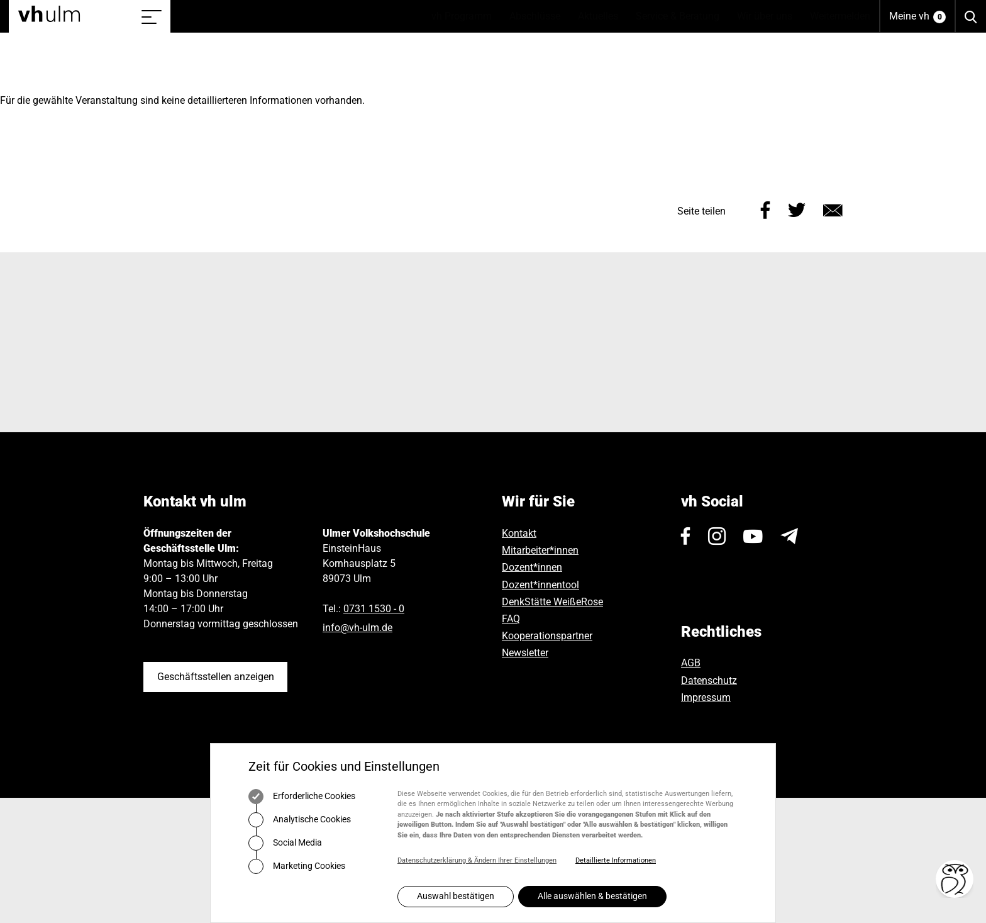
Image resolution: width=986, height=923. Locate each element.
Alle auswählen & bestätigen (592, 896)
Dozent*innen (532, 567)
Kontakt (519, 533)
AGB (691, 663)
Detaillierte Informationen (615, 860)
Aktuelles (602, 16)
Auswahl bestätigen (455, 896)
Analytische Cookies (299, 819)
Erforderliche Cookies (301, 796)
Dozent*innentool (540, 585)
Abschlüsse (539, 16)
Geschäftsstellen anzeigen (215, 677)
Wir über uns (769, 16)
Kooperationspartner (547, 636)
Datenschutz (709, 680)
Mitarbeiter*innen (540, 550)
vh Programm (466, 16)
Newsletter (525, 653)
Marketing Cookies (296, 866)
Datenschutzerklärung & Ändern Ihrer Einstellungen (477, 860)
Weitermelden (840, 16)
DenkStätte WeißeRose (552, 602)
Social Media (285, 843)
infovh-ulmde (357, 628)
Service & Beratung (682, 16)
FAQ (511, 619)
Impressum (706, 697)
